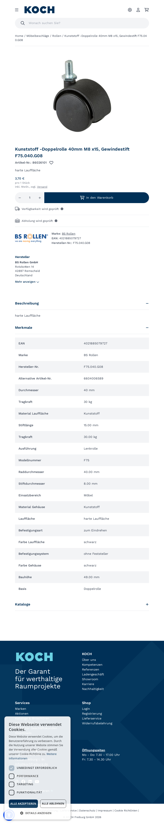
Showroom (90, 679)
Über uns (89, 659)
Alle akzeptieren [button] (23, 803)
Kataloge (82, 604)
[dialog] (37, 768)
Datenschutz (87, 810)
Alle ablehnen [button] (53, 803)
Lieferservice (91, 718)
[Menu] (16, 10)
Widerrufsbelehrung (97, 723)
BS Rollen (68, 233)
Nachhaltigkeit (93, 689)
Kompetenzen (92, 664)
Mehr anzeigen (27, 281)
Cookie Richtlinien (125, 810)
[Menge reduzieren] (19, 197)
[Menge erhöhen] (40, 197)
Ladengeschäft (93, 674)
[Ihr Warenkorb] (146, 10)
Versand (42, 186)
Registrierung (92, 713)
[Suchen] (22, 23)
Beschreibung (82, 303)
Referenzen (90, 669)
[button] (37, 813)
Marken (20, 708)
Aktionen (21, 713)
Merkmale (82, 327)
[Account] (138, 10)
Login (86, 708)
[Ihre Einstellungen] (130, 10)
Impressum (105, 810)
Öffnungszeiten (93, 750)
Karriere (88, 684)
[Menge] (29, 197)
